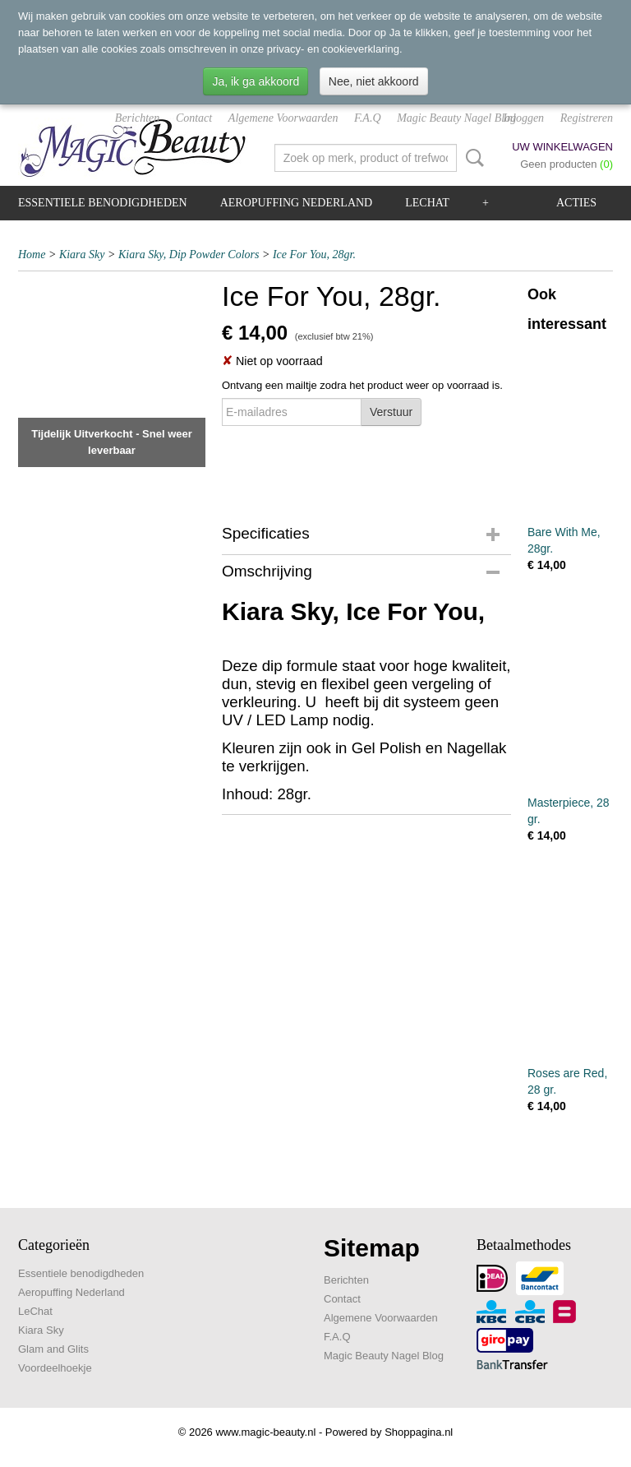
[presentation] (347, 465)
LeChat (427, 203)
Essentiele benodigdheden (102, 203)
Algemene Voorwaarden (283, 118)
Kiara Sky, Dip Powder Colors (189, 254)
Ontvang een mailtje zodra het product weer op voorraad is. (362, 385)
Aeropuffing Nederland (296, 203)
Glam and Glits (53, 1349)
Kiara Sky (82, 254)
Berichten (137, 118)
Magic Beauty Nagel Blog (456, 118)
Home (31, 254)
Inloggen (523, 118)
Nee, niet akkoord (374, 81)
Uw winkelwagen (562, 147)
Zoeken (471, 158)
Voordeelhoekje (55, 1368)
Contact (194, 118)
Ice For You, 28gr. (314, 254)
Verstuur (391, 412)
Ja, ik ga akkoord (255, 81)
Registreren (586, 118)
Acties (576, 203)
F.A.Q (367, 118)
